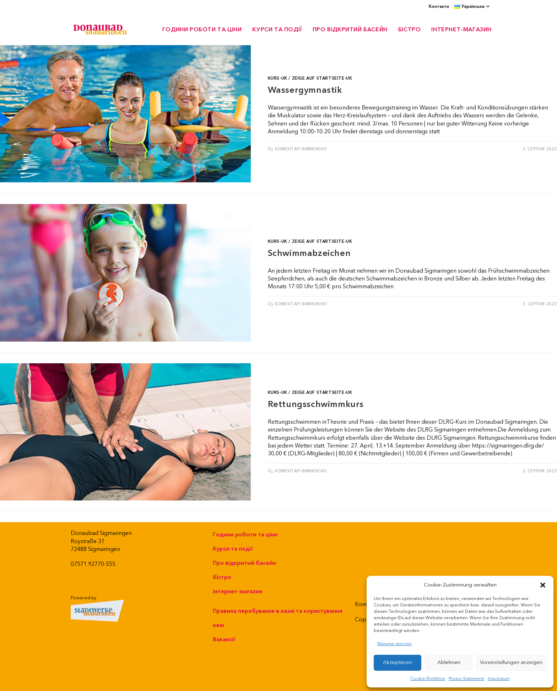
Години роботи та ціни (245, 535)
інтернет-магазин (238, 591)
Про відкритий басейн (244, 563)
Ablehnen (448, 662)
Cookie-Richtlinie (427, 678)
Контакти (439, 6)
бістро (222, 577)
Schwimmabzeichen (309, 253)
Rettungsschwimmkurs (316, 404)
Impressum (499, 678)
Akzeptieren (397, 662)
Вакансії (224, 639)
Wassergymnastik (305, 90)
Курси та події (233, 549)
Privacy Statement (466, 678)
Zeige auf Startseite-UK (322, 78)
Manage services (394, 644)
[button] (542, 585)
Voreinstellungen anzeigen (511, 662)
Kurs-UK (277, 78)
